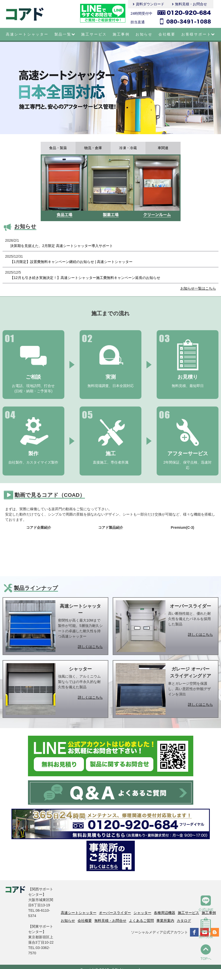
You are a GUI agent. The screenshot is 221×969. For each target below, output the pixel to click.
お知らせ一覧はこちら (198, 288)
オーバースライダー (115, 913)
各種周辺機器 (164, 913)
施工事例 (121, 34)
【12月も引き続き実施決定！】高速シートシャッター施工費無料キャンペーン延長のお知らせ (85, 278)
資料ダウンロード (150, 4)
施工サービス (94, 34)
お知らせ (144, 34)
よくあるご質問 (141, 921)
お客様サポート (198, 34)
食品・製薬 (58, 148)
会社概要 (166, 34)
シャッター (142, 913)
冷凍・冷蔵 (128, 148)
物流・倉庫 (93, 148)
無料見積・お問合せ (191, 4)
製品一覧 (65, 34)
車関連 (163, 148)
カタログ (184, 921)
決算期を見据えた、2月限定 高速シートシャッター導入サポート (61, 246)
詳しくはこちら (90, 647)
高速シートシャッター (27, 34)
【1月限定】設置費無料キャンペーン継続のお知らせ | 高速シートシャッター (71, 262)
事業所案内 (165, 921)
